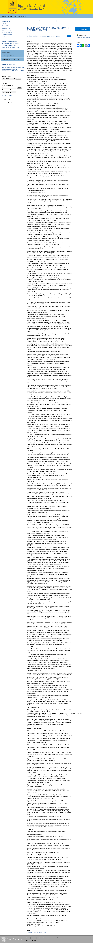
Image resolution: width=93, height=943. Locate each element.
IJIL (47, 21)
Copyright (33, 940)
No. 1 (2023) (56, 21)
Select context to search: (9, 89)
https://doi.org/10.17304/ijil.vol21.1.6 (37, 932)
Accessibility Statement (58, 938)
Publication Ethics (7, 32)
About (4, 23)
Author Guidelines (7, 37)
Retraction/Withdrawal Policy (10, 47)
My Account (46, 938)
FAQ (39, 938)
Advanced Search (7, 95)
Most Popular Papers (8, 55)
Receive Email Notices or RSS (10, 59)
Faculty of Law (40, 21)
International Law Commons (83, 37)
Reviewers (5, 39)
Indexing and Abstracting (9, 41)
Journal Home (6, 21)
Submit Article (6, 52)
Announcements (7, 34)
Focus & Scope (6, 26)
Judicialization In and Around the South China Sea (48, 29)
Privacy (27, 940)
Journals (33, 21)
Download (82, 29)
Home (28, 21)
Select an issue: (6, 76)
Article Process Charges (9, 45)
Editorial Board (6, 28)
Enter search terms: (8, 85)
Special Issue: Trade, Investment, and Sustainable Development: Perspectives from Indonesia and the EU (13, 70)
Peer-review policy (7, 30)
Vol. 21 (50, 21)
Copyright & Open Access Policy (11, 43)
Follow (69, 35)
